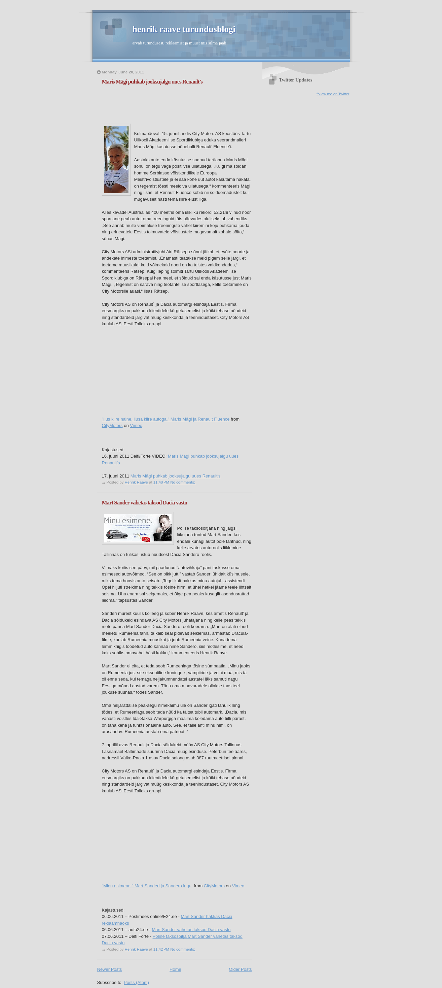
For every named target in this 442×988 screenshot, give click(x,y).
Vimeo (136, 425)
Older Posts (240, 969)
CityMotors (112, 425)
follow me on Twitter (333, 94)
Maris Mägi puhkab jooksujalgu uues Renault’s (152, 81)
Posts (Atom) (136, 982)
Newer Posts (109, 969)
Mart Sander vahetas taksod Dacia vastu (144, 502)
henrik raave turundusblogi (184, 29)
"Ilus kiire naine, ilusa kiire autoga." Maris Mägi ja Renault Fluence (166, 419)
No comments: (183, 482)
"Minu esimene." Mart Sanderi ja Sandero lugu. (147, 885)
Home (175, 969)
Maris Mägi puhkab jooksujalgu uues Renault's (176, 476)
